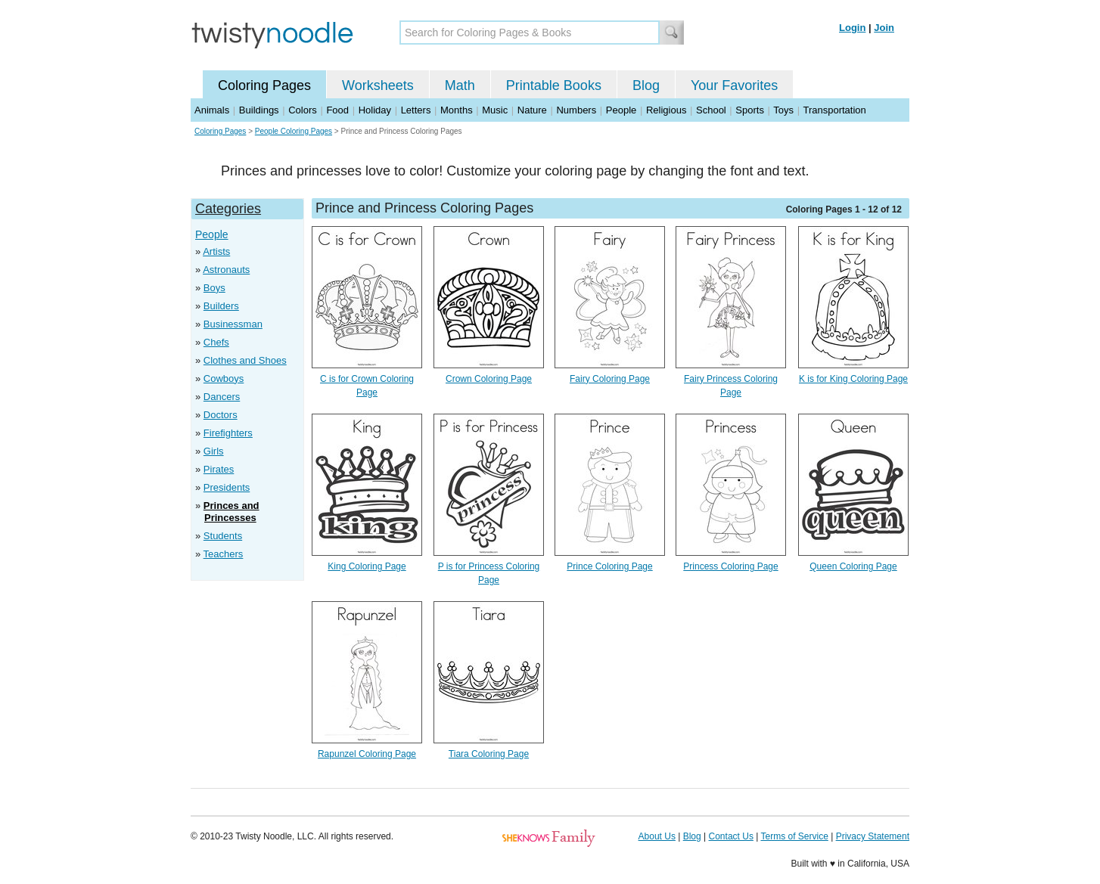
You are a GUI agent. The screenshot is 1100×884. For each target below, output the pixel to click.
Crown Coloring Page (489, 379)
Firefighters (228, 433)
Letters (416, 110)
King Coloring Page (367, 566)
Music (495, 110)
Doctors (221, 414)
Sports (749, 110)
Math (460, 85)
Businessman (233, 324)
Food (337, 110)
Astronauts (226, 269)
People (621, 110)
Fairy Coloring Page (610, 379)
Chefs (216, 342)
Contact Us (731, 836)
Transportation (834, 110)
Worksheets (378, 85)
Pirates (219, 469)
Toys (783, 110)
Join (884, 27)
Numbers (576, 110)
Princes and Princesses (231, 511)
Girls (214, 451)
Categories (228, 208)
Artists (216, 251)
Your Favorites (734, 85)
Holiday (375, 110)
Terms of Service (794, 836)
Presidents (227, 487)
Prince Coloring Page (609, 566)
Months (456, 110)
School (711, 110)
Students (223, 535)
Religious (666, 110)
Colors (302, 110)
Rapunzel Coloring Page (367, 754)
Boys (214, 287)
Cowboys (224, 378)
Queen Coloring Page (852, 566)
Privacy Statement (872, 836)
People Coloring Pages (293, 131)
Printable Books (553, 85)
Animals (211, 110)
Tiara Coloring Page (489, 754)
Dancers (222, 396)
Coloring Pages (264, 85)
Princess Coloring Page (730, 566)
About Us (657, 836)
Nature (532, 110)
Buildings (259, 110)
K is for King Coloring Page (853, 379)
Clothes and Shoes (245, 360)
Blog (646, 85)
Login (852, 27)
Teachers (224, 554)
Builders (221, 306)
